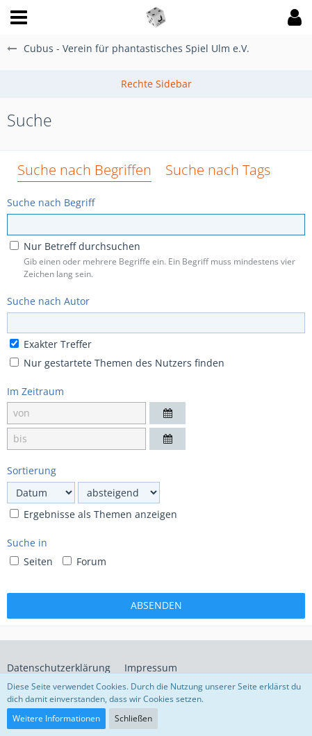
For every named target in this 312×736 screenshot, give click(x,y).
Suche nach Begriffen (84, 169)
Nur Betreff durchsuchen (75, 246)
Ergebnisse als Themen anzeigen (93, 514)
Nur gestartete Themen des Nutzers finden (117, 362)
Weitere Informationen (56, 718)
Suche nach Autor (48, 301)
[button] (19, 17)
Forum (84, 561)
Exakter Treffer (51, 344)
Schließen (133, 718)
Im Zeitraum (35, 391)
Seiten (31, 561)
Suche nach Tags (217, 169)
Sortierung (31, 470)
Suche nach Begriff (51, 202)
